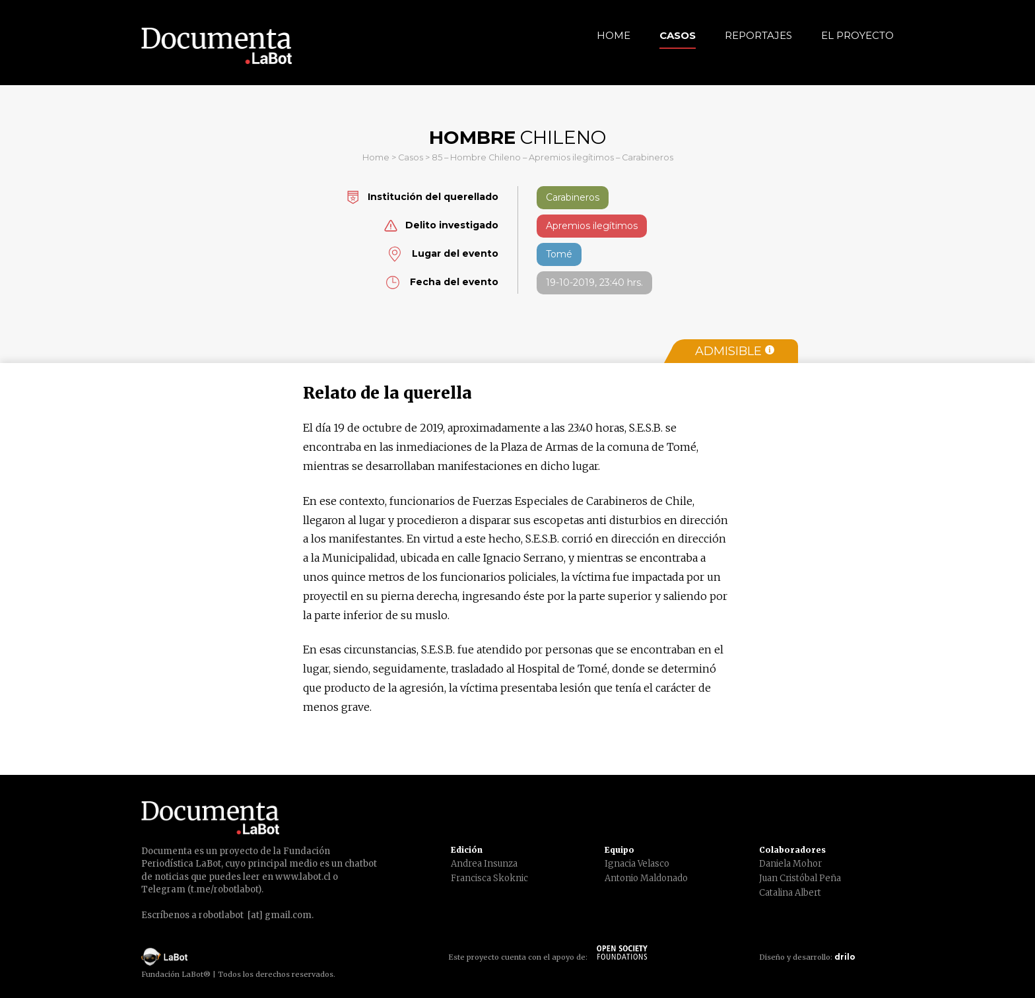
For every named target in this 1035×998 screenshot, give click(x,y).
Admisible (734, 351)
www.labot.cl (303, 876)
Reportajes (758, 35)
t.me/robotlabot (224, 889)
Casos (677, 35)
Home (613, 35)
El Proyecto (857, 35)
